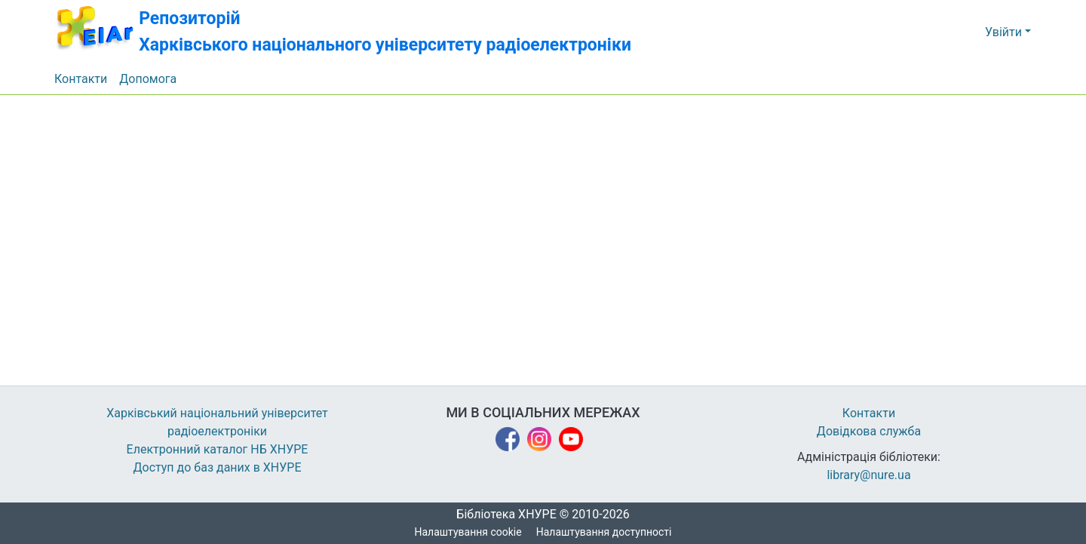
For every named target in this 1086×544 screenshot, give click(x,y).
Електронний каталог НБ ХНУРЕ (217, 449)
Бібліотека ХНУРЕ (502, 514)
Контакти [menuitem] (81, 79)
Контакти (869, 413)
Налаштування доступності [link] (604, 532)
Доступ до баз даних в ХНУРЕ (217, 467)
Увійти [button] (1005, 32)
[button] (356, 32)
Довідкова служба (869, 431)
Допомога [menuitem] (148, 79)
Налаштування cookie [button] (468, 532)
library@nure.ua (869, 475)
